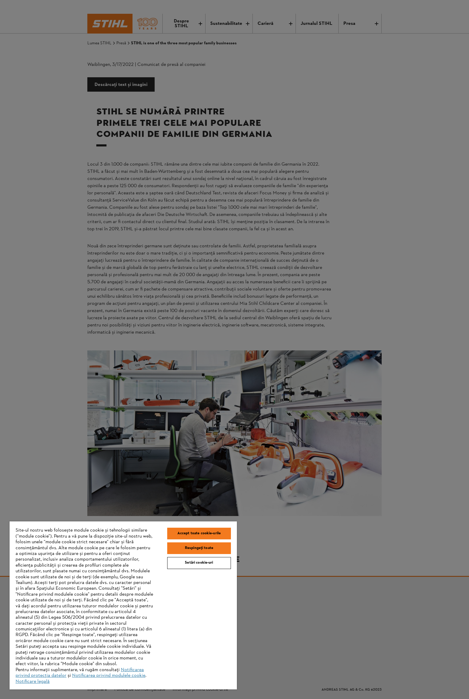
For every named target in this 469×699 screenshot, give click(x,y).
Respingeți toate (199, 548)
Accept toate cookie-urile (199, 533)
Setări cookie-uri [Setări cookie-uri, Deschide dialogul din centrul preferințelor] (199, 562)
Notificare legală (33, 681)
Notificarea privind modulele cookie (108, 675)
